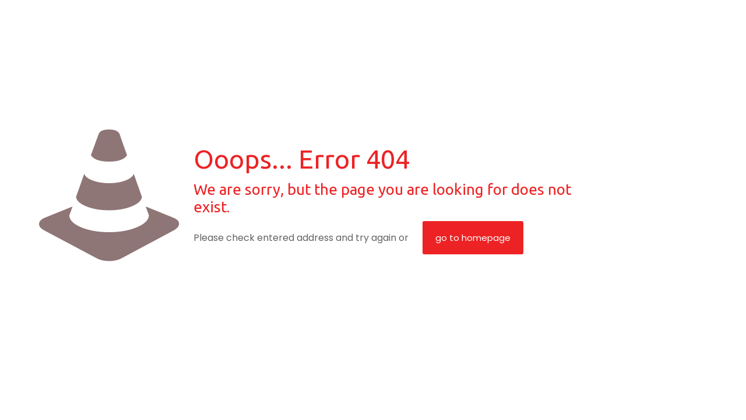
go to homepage (473, 238)
